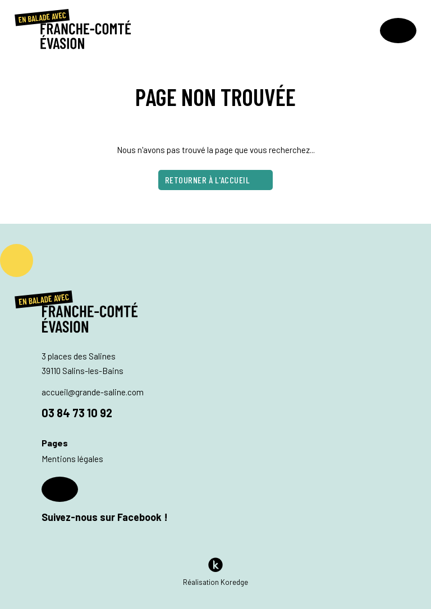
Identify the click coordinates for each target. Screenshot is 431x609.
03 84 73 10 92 (77, 412)
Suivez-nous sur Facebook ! (105, 500)
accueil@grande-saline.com (93, 392)
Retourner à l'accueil (215, 180)
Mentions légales (72, 459)
